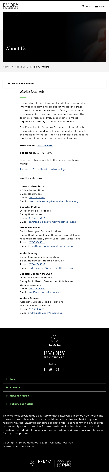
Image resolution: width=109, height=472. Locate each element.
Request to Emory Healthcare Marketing (42, 169)
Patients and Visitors (21, 403)
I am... (13, 379)
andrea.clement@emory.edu (45, 312)
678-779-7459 (36, 309)
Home (6, 66)
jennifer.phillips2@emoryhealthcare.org (52, 221)
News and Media (19, 395)
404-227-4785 (37, 197)
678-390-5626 (37, 242)
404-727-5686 (45, 145)
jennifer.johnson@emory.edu (45, 292)
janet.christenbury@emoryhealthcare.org (53, 201)
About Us (20, 66)
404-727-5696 (37, 288)
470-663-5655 (37, 264)
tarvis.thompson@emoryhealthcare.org (51, 246)
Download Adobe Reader (18, 446)
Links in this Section (23, 83)
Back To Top (55, 345)
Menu (101, 6)
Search (89, 6)
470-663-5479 (37, 218)
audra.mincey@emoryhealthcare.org (50, 268)
